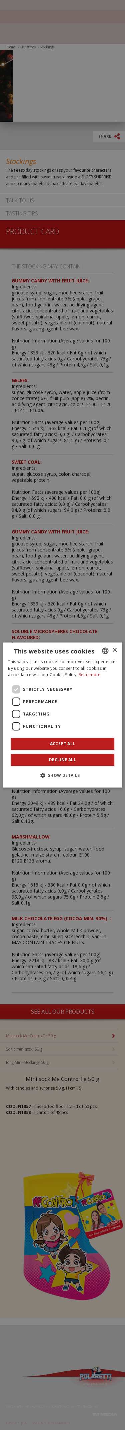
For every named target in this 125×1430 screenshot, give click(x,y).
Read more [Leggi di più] (90, 675)
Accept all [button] (62, 744)
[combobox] (105, 650)
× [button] (114, 650)
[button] (62, 775)
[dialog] (62, 715)
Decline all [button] (62, 760)
